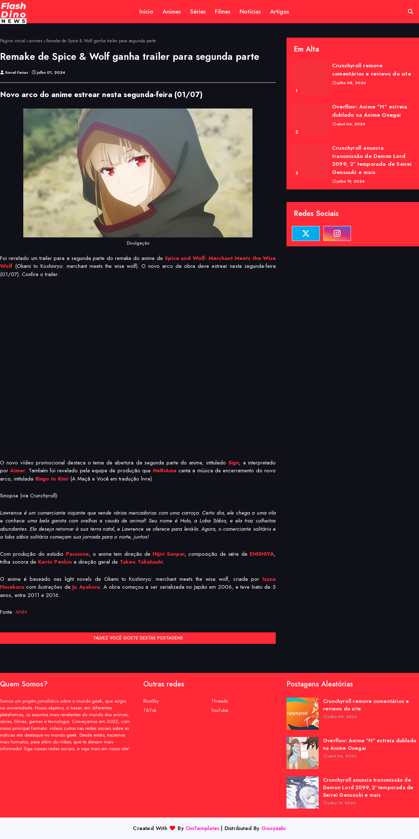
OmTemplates (202, 828)
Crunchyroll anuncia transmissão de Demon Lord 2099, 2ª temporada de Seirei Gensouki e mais (372, 160)
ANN (21, 612)
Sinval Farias (16, 72)
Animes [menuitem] (172, 12)
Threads (219, 701)
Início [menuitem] (146, 12)
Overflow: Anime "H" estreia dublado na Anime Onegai (369, 111)
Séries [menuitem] (198, 12)
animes (35, 41)
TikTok (149, 710)
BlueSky (151, 701)
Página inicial (12, 41)
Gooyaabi (273, 828)
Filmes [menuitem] (222, 12)
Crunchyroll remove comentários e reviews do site (371, 70)
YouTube (219, 710)
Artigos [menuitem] (279, 12)
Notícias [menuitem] (250, 12)
